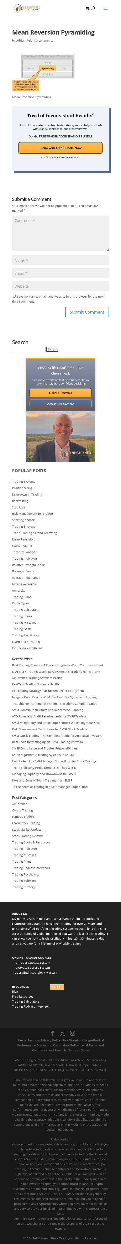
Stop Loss (18, 507)
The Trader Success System (31, 963)
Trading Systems (23, 482)
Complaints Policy (65, 1045)
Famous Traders (23, 817)
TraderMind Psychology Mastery (34, 972)
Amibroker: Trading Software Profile (37, 678)
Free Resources (22, 996)
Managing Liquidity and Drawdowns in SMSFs (44, 774)
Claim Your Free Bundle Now (61, 148)
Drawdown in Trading (27, 494)
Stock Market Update (26, 829)
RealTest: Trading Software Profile (35, 684)
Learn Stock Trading (26, 642)
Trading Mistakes (24, 622)
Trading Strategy (23, 526)
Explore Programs (60, 392)
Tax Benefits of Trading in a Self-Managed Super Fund (50, 787)
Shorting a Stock (23, 520)
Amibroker (19, 590)
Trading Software (24, 881)
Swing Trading (22, 546)
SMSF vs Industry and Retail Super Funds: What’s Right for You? (56, 723)
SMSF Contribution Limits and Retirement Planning (47, 710)
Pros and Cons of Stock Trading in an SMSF (42, 780)
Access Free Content (60, 404)
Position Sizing (22, 488)
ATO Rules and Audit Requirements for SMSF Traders (49, 716)
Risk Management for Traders (33, 514)
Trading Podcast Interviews (31, 868)
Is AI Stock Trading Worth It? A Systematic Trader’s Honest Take (56, 672)
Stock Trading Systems (27, 836)
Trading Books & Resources (31, 842)
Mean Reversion (23, 539)
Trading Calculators (25, 610)
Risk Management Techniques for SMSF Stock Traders (49, 729)
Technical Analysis (25, 552)
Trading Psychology (25, 635)
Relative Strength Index (28, 565)
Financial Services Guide (72, 1050)
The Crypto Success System (31, 967)
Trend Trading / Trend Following (34, 533)
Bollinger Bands (23, 571)
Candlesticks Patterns (27, 648)
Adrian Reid (24, 40)
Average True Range (26, 578)
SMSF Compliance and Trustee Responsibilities (44, 748)
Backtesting (20, 501)
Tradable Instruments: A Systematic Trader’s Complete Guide (54, 704)
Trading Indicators (25, 558)
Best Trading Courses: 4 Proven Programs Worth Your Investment (57, 665)
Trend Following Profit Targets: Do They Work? (44, 768)
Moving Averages (24, 584)
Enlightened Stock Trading (51, 1238)
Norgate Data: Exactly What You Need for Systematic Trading (54, 697)
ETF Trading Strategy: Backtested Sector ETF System (48, 691)
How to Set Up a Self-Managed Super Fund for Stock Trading (54, 761)
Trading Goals (21, 629)
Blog (15, 991)
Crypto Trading (22, 810)
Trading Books (22, 616)
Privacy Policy (51, 1040)
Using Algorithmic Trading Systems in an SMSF (44, 755)
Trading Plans (21, 597)
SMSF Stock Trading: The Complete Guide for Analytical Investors (57, 736)
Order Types (20, 603)
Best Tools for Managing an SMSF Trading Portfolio (47, 742)
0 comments (44, 40)
